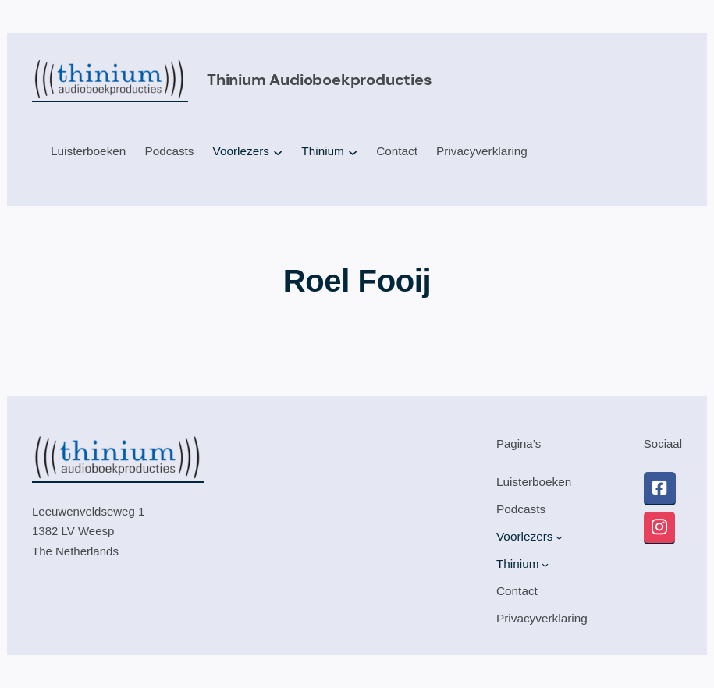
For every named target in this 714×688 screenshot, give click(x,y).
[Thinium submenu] (352, 152)
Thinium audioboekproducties (319, 79)
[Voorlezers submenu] (277, 152)
